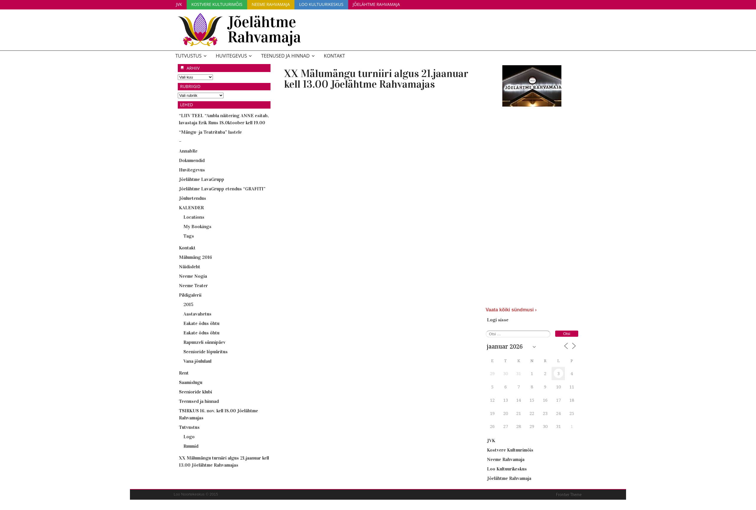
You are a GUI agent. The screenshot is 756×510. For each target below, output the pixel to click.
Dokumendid (192, 160)
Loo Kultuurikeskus (326, 4)
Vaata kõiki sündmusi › (511, 309)
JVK (180, 4)
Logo (189, 436)
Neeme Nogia (193, 276)
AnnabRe (188, 150)
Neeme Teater (193, 285)
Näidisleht (189, 266)
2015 (188, 304)
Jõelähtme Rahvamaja (382, 4)
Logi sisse (498, 319)
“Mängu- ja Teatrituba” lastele (210, 132)
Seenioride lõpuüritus (205, 351)
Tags (188, 235)
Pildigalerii (190, 295)
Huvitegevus (231, 55)
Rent (184, 372)
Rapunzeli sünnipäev (204, 342)
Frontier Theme (569, 494)
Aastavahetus (197, 313)
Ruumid (190, 446)
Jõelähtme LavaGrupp (201, 179)
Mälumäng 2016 (195, 257)
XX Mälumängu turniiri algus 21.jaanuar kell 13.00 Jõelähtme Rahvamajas (376, 78)
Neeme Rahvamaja (274, 4)
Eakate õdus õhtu (201, 323)
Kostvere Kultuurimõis (219, 4)
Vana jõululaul (197, 361)
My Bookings (197, 226)
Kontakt (334, 55)
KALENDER (191, 207)
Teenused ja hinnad (285, 55)
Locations (193, 217)
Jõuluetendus (192, 198)
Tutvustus (188, 55)
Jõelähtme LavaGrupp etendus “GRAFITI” (222, 188)
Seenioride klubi (195, 391)
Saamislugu (190, 382)
